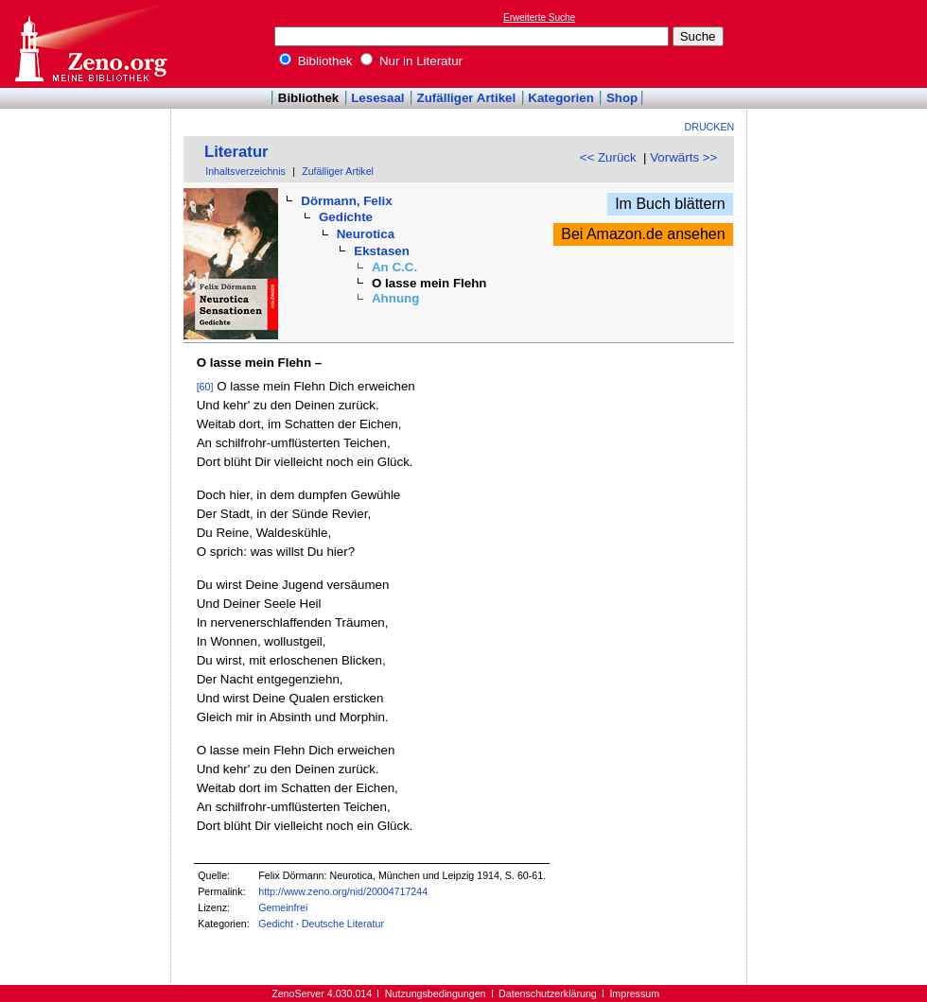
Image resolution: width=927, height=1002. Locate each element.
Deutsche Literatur (343, 923)
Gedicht (275, 923)
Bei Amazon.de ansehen (643, 234)
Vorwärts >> (683, 157)
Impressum (634, 993)
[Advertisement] (840, 43)
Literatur (236, 152)
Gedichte (346, 217)
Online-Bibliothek (90, 44)
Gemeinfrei (282, 907)
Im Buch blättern (670, 204)
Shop (622, 98)
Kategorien (561, 98)
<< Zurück (608, 157)
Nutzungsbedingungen (435, 993)
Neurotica (365, 234)
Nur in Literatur (411, 61)
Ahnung (395, 298)
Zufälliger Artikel (466, 98)
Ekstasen (382, 251)
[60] (205, 386)
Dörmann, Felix (346, 201)
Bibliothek (316, 61)
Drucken (710, 126)
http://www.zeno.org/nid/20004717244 (343, 891)
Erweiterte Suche (539, 17)
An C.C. (394, 267)
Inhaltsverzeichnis (245, 171)
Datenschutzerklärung (547, 993)
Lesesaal (377, 98)
